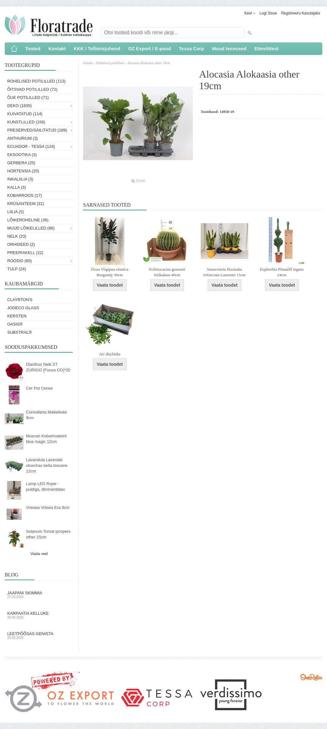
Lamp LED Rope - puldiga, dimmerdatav (45, 486)
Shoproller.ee (311, 677)
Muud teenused (229, 48)
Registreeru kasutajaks (300, 13)
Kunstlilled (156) (26, 122)
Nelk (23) (16, 236)
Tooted (32, 48)
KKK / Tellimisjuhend (97, 48)
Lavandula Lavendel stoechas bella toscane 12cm (46, 465)
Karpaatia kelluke (39, 615)
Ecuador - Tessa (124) (31, 146)
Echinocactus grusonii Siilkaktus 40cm (167, 272)
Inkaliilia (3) (20, 179)
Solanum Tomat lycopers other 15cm (48, 534)
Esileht (88, 63)
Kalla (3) (16, 187)
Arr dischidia (109, 354)
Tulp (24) (16, 269)
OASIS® (15, 324)
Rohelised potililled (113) (36, 81)
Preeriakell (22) (25, 252)
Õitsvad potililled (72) (32, 89)
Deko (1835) (19, 105)
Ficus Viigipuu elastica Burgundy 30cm (110, 272)
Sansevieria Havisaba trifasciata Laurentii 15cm (224, 272)
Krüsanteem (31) (25, 203)
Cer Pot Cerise (39, 388)
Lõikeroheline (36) (28, 220)
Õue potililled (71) (28, 97)
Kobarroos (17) (24, 195)
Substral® (19, 332)
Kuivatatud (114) (24, 113)
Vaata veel (39, 554)
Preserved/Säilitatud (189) (37, 130)
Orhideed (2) (21, 244)
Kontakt (57, 48)
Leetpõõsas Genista (39, 635)
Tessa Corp (191, 48)
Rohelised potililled (109, 63)
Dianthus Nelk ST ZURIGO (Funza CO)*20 (48, 367)
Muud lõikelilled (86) (31, 228)
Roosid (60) (19, 260)
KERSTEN (16, 316)
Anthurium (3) (22, 138)
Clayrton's (20, 299)
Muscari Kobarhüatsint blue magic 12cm (46, 439)
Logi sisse (268, 13)
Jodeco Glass (23, 307)
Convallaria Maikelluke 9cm (46, 415)
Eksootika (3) (22, 154)
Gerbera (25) (21, 162)
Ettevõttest (266, 48)
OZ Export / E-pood (149, 48)
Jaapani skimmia (39, 595)
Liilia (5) (15, 211)
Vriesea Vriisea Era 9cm (47, 507)
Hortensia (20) (23, 171)
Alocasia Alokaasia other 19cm (148, 63)
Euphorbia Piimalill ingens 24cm (281, 272)
